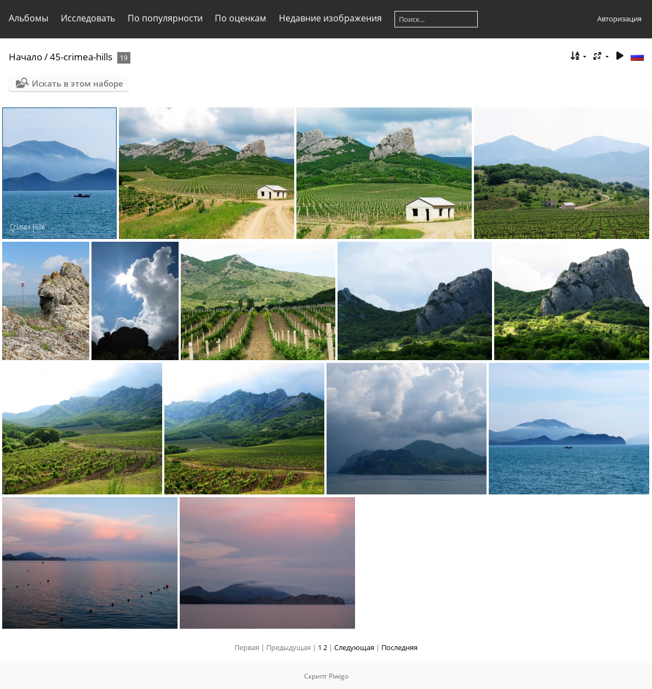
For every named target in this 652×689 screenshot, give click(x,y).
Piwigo (338, 676)
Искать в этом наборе (77, 83)
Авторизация (619, 19)
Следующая (354, 647)
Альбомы (28, 18)
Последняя (399, 647)
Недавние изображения (330, 18)
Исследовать (88, 18)
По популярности (165, 18)
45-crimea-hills (81, 56)
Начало (25, 56)
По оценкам (240, 18)
